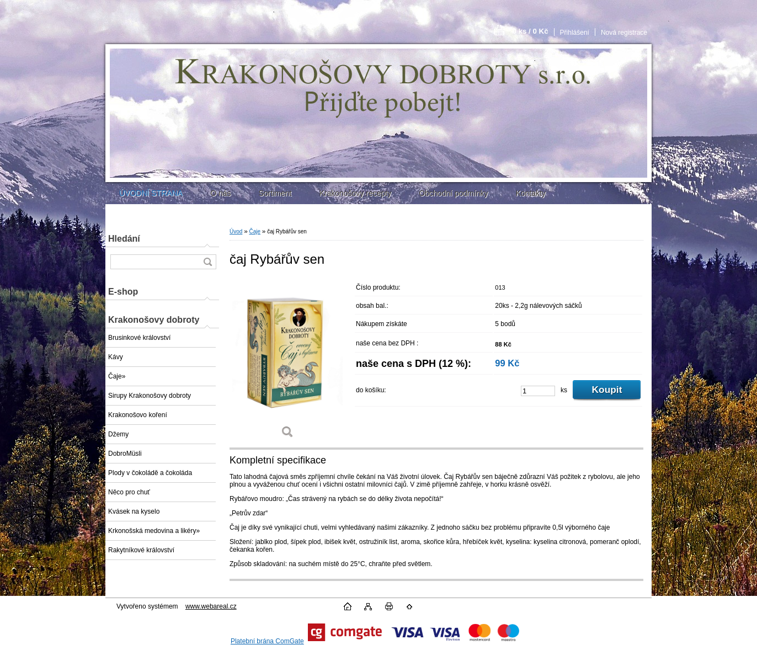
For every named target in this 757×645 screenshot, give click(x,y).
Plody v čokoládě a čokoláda (150, 473)
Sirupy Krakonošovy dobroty (149, 395)
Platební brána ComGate (267, 641)
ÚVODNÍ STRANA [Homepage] (151, 193)
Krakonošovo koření (137, 415)
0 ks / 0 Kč (530, 31)
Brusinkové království (139, 338)
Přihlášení (574, 32)
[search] (207, 262)
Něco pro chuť (129, 492)
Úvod (236, 231)
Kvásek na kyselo (133, 511)
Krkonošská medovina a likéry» (154, 531)
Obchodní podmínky (453, 193)
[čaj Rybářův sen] (287, 362)
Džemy (118, 434)
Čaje (254, 231)
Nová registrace (624, 32)
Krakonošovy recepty (355, 193)
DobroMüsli (125, 453)
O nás (220, 193)
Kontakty (530, 193)
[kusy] (538, 391)
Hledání (124, 238)
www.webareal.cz (211, 606)
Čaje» (116, 376)
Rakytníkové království (141, 550)
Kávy (115, 357)
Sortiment (274, 193)
